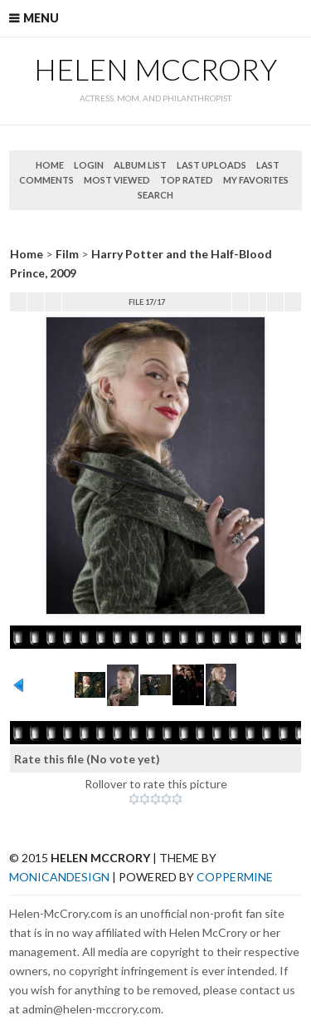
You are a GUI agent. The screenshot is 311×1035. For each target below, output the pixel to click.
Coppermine (235, 877)
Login (89, 164)
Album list (140, 164)
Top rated (186, 179)
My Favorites (256, 179)
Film (67, 254)
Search (155, 194)
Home (50, 164)
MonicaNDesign (59, 877)
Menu (41, 18)
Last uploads (211, 164)
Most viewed (117, 179)
